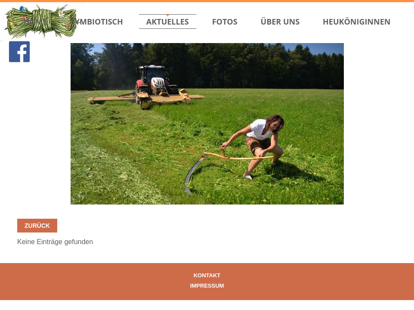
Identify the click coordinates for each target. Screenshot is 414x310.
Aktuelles (167, 21)
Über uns (280, 21)
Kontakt (207, 275)
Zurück (37, 225)
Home (35, 21)
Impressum (207, 285)
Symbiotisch (97, 21)
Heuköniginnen (356, 21)
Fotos (225, 21)
